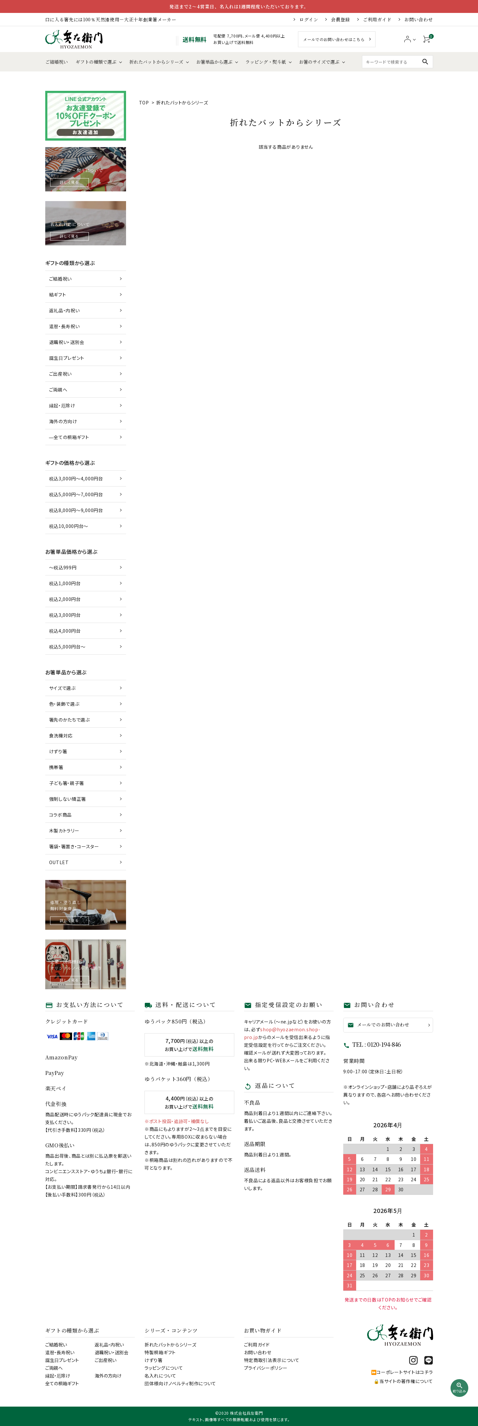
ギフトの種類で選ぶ (96, 62)
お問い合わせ (418, 19)
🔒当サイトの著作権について (403, 1381)
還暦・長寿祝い (64, 326)
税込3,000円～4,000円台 (76, 478)
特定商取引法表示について (272, 1360)
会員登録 (340, 19)
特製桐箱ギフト (160, 1352)
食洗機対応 (61, 735)
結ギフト (57, 294)
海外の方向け (63, 421)
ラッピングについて (163, 1368)
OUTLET (59, 862)
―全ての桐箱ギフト (69, 437)
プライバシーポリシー (266, 1368)
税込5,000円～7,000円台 (76, 494)
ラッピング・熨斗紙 (265, 62)
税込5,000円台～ (67, 646)
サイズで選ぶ (62, 688)
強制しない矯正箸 (67, 799)
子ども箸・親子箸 (66, 783)
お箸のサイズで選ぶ (319, 62)
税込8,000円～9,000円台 (76, 510)
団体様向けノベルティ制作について (180, 1383)
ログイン (308, 19)
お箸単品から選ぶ (214, 62)
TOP (144, 102)
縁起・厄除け (62, 405)
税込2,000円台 (65, 599)
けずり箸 (58, 751)
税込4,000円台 (65, 630)
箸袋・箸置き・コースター (74, 846)
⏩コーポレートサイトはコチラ (402, 1372)
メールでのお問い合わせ (378, 1024)
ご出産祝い (60, 373)
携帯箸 (56, 767)
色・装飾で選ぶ (64, 704)
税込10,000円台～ (69, 526)
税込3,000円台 (65, 615)
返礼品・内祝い (64, 310)
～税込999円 (63, 567)
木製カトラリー (64, 830)
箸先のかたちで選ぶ (69, 719)
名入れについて (160, 1375)
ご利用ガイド (377, 19)
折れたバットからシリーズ (156, 62)
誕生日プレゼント (67, 358)
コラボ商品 (60, 814)
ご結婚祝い (56, 62)
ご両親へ (58, 389)
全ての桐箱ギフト (62, 1383)
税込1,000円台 (65, 583)
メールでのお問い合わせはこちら (334, 39)
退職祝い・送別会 (67, 342)
